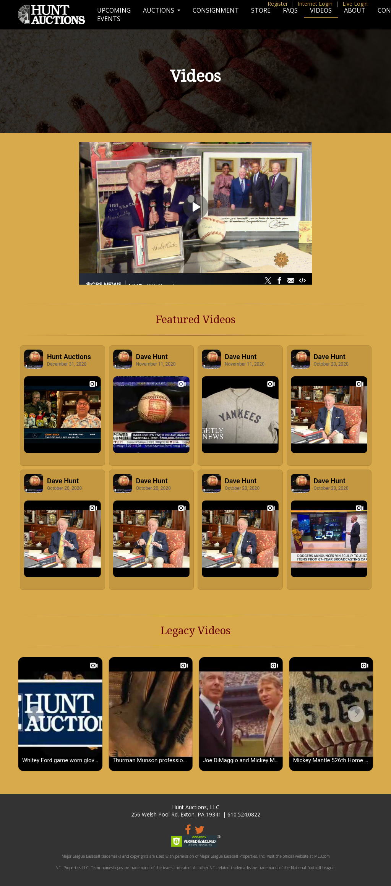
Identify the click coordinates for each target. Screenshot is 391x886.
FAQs (290, 10)
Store (261, 10)
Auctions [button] (159, 10)
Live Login (355, 3)
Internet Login (315, 3)
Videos (321, 10)
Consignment (216, 10)
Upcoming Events (114, 14)
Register (278, 3)
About (354, 10)
